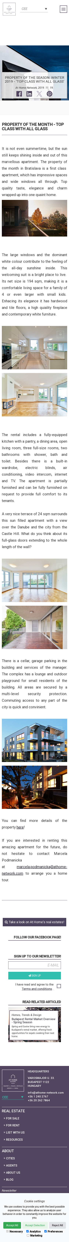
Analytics (33, 1231)
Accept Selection (35, 1225)
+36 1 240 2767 (38, 1096)
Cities (10, 1158)
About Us (13, 1172)
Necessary (14, 1231)
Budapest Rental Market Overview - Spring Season (33, 1020)
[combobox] (34, 8)
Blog (9, 1179)
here (20, 827)
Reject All (57, 1225)
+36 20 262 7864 (39, 1100)
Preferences (53, 1231)
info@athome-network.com (46, 1092)
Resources (14, 1139)
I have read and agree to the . (38, 987)
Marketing (34, 1235)
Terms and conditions (37, 989)
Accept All (12, 1225)
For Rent (13, 1125)
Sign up (34, 975)
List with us (15, 1132)
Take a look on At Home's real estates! (34, 922)
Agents (11, 1165)
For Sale (12, 1118)
